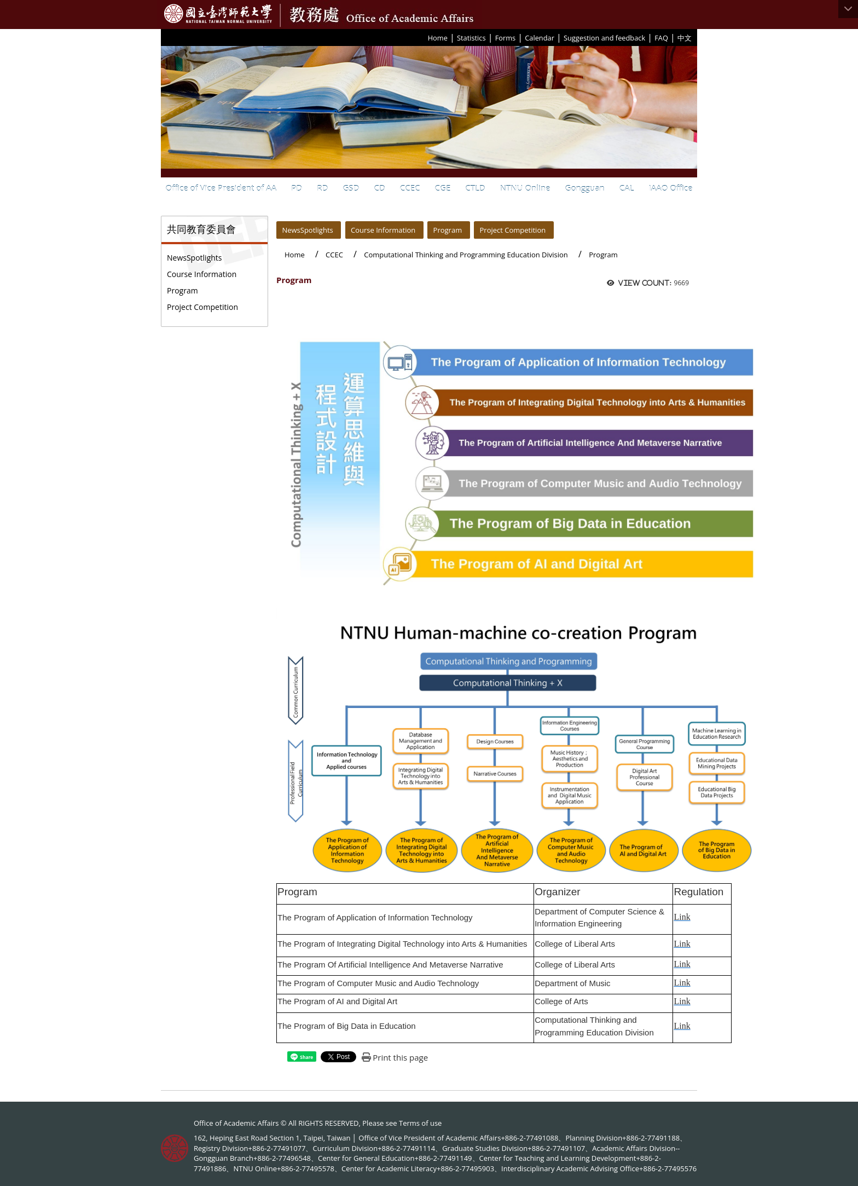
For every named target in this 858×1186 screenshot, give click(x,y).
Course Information (201, 274)
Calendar (539, 38)
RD (322, 187)
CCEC (410, 187)
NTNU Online (525, 187)
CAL (626, 187)
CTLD (475, 187)
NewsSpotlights (194, 257)
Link (682, 917)
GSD (351, 187)
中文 (684, 38)
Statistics (471, 38)
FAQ (661, 38)
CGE (443, 187)
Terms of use (420, 1123)
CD (379, 187)
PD (296, 187)
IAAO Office (671, 187)
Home (438, 38)
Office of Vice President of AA (221, 187)
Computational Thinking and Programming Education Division (466, 255)
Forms (505, 38)
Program (182, 290)
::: (424, 37)
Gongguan (585, 187)
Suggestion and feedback (604, 38)
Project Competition (202, 307)
